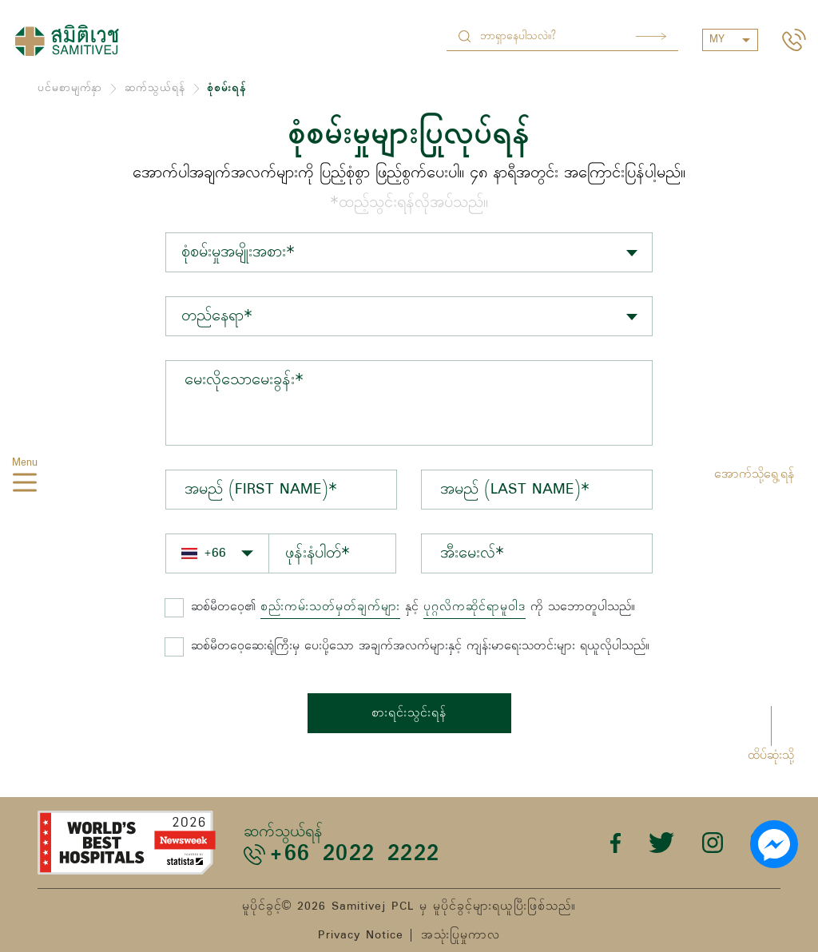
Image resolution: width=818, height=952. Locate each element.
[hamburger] (25, 485)
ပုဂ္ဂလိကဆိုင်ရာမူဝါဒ (474, 607)
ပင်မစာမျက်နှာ (70, 88)
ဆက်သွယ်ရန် (155, 88)
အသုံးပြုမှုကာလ (460, 935)
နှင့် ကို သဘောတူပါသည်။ (413, 607)
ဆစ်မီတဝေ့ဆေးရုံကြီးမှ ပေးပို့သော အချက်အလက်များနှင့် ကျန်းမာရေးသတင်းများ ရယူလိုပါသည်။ (420, 646)
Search (651, 36)
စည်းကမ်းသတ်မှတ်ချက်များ (330, 607)
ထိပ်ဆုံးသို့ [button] (771, 755)
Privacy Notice (360, 935)
